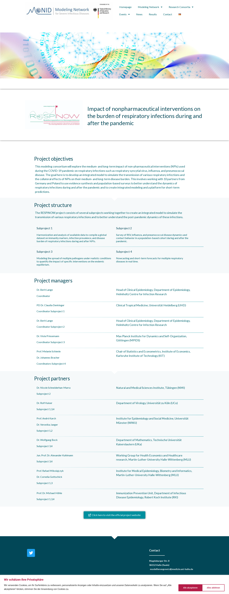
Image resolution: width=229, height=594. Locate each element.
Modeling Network (150, 7)
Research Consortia (181, 7)
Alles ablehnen (186, 587)
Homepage (125, 6)
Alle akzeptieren (212, 587)
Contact (167, 14)
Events (124, 14)
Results (153, 14)
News (139, 14)
